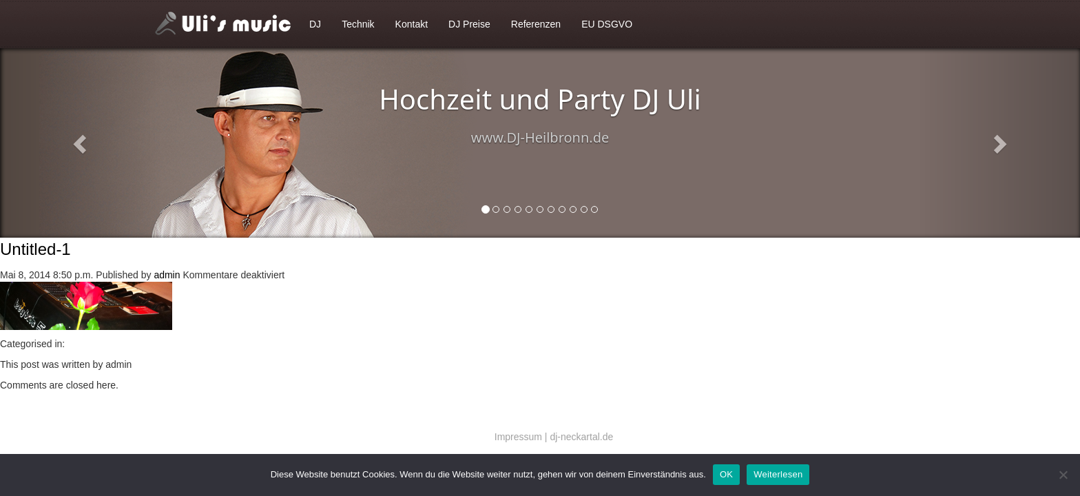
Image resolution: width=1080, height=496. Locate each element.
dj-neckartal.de (581, 436)
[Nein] (1063, 475)
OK (726, 474)
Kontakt (411, 24)
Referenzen (536, 24)
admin (167, 274)
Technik (358, 24)
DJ (315, 24)
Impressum (518, 436)
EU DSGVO (606, 24)
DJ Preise (469, 24)
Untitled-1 (35, 249)
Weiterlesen (778, 474)
